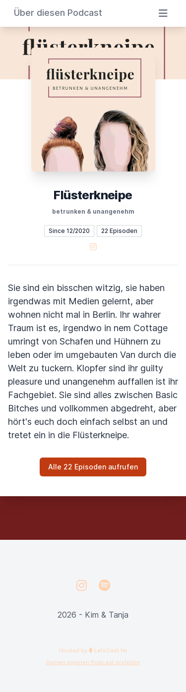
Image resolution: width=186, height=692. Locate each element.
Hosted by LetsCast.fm (93, 650)
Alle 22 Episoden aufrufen (93, 466)
